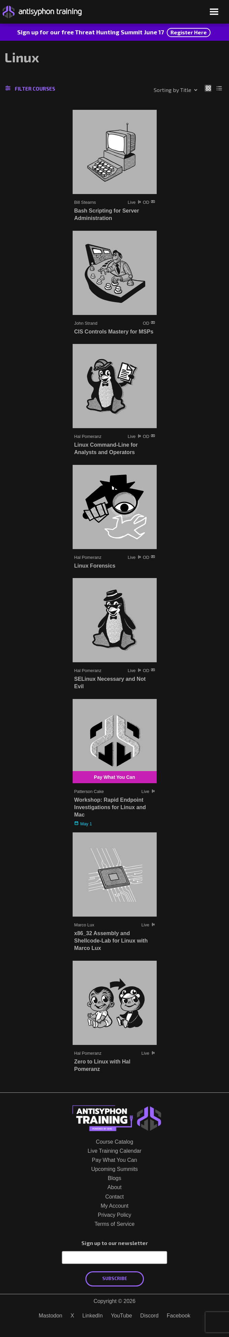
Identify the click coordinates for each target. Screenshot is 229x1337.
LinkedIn (92, 1315)
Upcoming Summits (114, 1169)
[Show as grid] (208, 88)
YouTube (121, 1315)
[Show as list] (219, 88)
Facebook (178, 1315)
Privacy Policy (114, 1215)
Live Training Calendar (114, 1151)
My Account (114, 1206)
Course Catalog (114, 1142)
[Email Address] (114, 1257)
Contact (114, 1197)
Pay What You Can (114, 1160)
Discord (149, 1315)
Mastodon (50, 1315)
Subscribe (114, 1278)
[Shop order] (161, 90)
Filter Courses (30, 89)
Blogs (114, 1178)
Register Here (188, 32)
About (115, 1187)
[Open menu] (214, 12)
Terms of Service (114, 1224)
